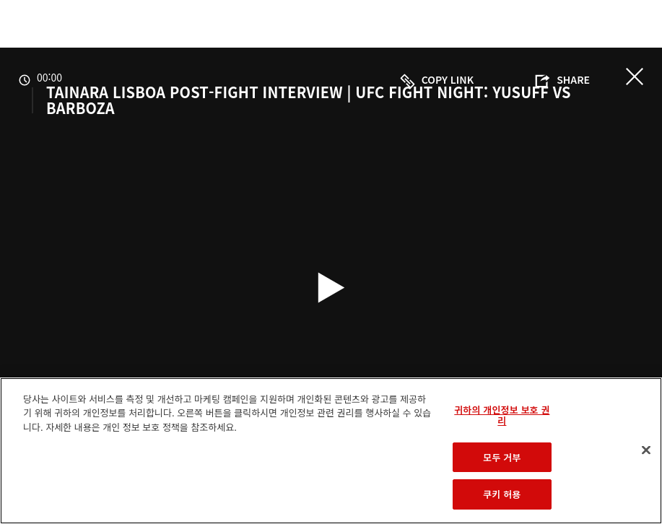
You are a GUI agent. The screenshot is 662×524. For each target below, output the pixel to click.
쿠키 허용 (502, 494)
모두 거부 (502, 457)
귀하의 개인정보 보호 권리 (501, 415)
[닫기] (646, 450)
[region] (331, 450)
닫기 (634, 76)
